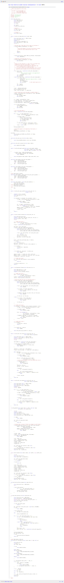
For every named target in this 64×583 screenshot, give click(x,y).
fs (37, 4)
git (18, 4)
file (28, 7)
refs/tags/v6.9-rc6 (31, 4)
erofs (40, 4)
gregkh (20, 4)
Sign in (62, 1)
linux (9, 4)
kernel (15, 4)
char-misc (25, 4)
